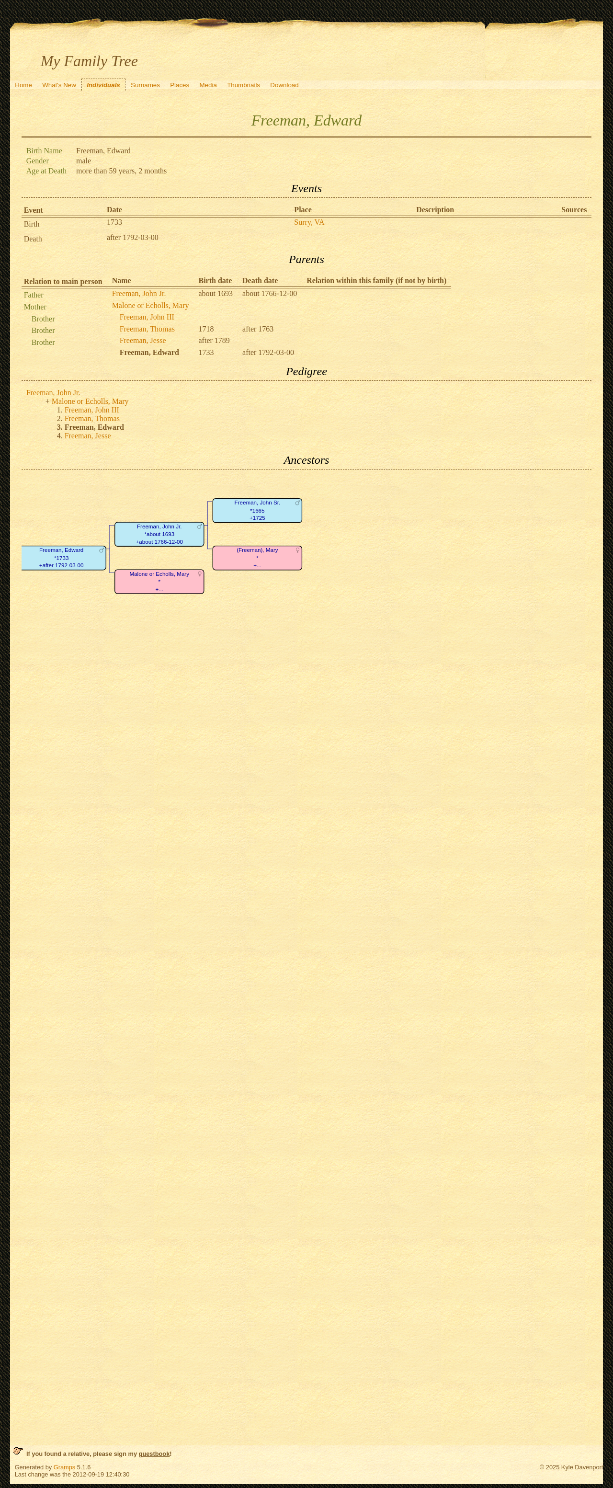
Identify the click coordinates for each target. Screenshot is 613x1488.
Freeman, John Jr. (139, 293)
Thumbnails (243, 85)
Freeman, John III (147, 317)
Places (179, 85)
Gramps (65, 1467)
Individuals (103, 85)
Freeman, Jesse (143, 340)
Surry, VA (309, 222)
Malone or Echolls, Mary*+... (159, 582)
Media (208, 85)
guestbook (154, 1453)
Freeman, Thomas (147, 329)
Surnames (145, 85)
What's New (59, 85)
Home (23, 85)
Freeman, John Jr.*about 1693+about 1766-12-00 (159, 534)
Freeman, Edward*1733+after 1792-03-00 (61, 558)
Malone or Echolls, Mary (150, 305)
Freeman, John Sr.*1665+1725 (257, 510)
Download (284, 85)
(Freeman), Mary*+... (257, 558)
